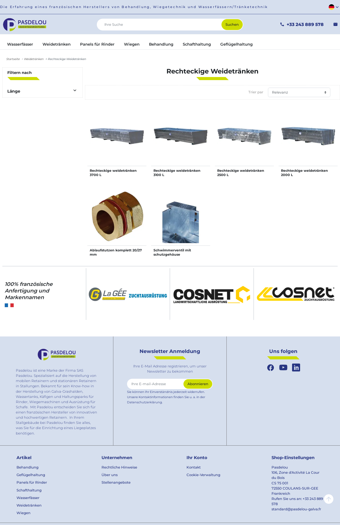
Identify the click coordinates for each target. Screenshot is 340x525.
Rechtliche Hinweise (119, 467)
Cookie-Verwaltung (203, 475)
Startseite (13, 59)
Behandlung (27, 467)
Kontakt (194, 467)
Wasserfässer (28, 498)
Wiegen (23, 513)
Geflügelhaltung (31, 475)
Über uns (110, 475)
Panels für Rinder (32, 482)
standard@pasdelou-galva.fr (296, 509)
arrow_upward (328, 499)
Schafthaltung (29, 490)
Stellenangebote (116, 482)
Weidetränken (33, 59)
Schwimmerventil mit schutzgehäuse (172, 252)
